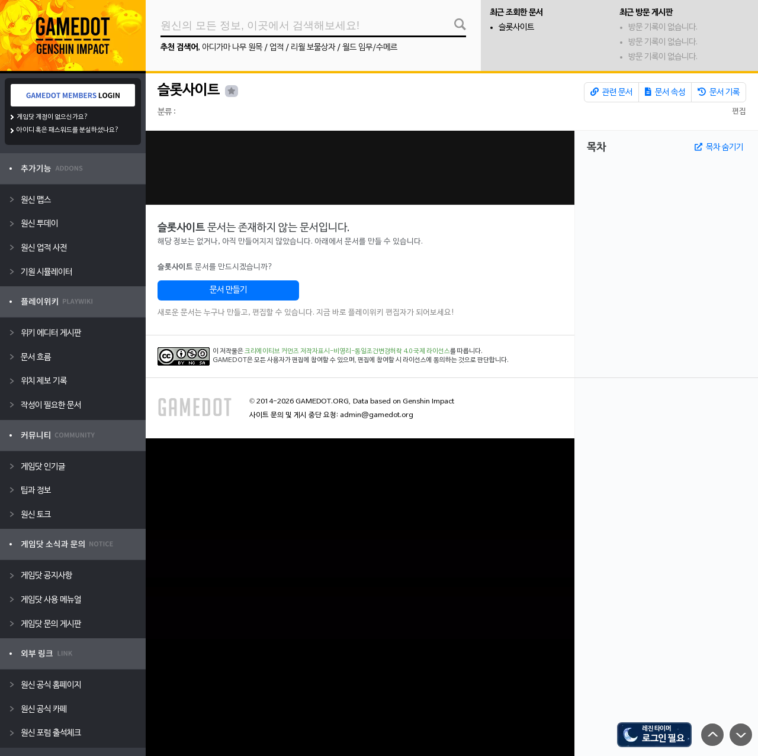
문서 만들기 (228, 290)
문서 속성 (665, 92)
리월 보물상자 (313, 47)
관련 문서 (611, 92)
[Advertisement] (359, 168)
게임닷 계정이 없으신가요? (52, 117)
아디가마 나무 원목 (232, 47)
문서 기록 (719, 92)
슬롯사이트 (516, 27)
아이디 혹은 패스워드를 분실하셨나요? (68, 130)
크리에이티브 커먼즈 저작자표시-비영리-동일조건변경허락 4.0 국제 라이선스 (347, 351)
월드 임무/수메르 (369, 47)
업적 (276, 47)
